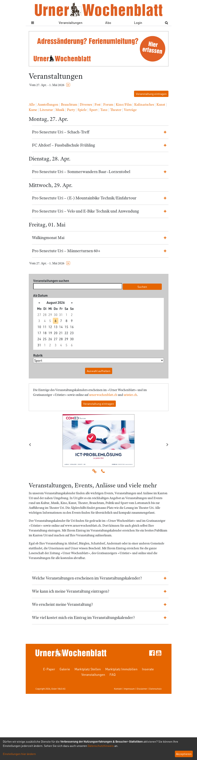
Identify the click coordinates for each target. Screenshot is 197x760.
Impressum (129, 688)
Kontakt (118, 688)
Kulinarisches (144, 104)
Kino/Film (124, 104)
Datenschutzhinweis (101, 746)
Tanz (104, 109)
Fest (98, 104)
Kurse (33, 109)
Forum (108, 104)
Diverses (86, 104)
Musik (59, 109)
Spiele (82, 109)
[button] (39, 444)
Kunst (161, 104)
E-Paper (49, 669)
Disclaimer (142, 688)
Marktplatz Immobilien (121, 669)
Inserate (148, 669)
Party (71, 109)
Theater (115, 109)
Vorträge (130, 109)
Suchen (142, 287)
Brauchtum (69, 104)
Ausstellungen (47, 104)
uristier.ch (130, 395)
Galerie (65, 669)
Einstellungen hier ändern (19, 754)
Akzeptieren (184, 754)
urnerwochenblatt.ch (103, 395)
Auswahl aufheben (98, 371)
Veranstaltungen (70, 22)
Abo (108, 22)
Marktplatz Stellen (88, 669)
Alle (32, 104)
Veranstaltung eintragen (151, 94)
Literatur (46, 109)
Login (138, 22)
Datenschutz (155, 688)
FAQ (113, 674)
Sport (93, 109)
